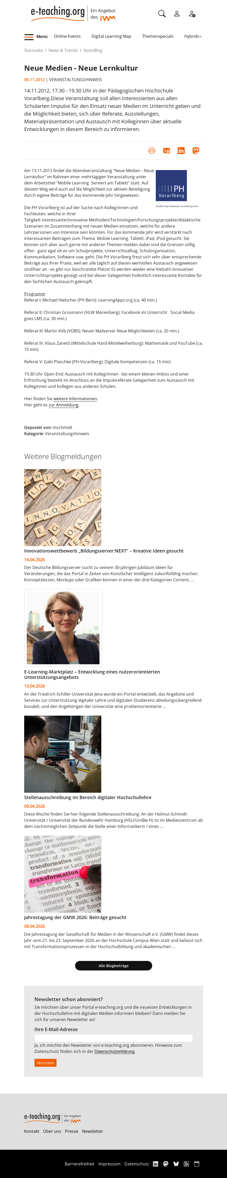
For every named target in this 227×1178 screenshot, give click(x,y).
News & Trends (63, 50)
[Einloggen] (176, 13)
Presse (71, 1131)
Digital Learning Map (111, 36)
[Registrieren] (191, 13)
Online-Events (67, 36)
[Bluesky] (177, 1163)
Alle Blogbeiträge (114, 965)
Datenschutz (136, 1164)
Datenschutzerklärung (115, 1051)
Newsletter (92, 1131)
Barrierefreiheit (80, 1164)
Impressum (109, 1164)
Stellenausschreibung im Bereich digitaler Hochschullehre (87, 797)
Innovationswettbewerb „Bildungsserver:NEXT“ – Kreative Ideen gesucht (104, 551)
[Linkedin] (156, 1163)
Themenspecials (158, 36)
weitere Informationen (75, 398)
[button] (39, 37)
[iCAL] (196, 1163)
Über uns (52, 1131)
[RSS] (187, 1163)
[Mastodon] (166, 1163)
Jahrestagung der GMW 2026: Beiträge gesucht (75, 917)
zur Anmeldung (63, 405)
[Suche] (162, 13)
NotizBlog (93, 50)
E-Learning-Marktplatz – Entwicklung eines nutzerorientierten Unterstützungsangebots (92, 674)
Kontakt (31, 1131)
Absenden (45, 1062)
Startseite (33, 50)
